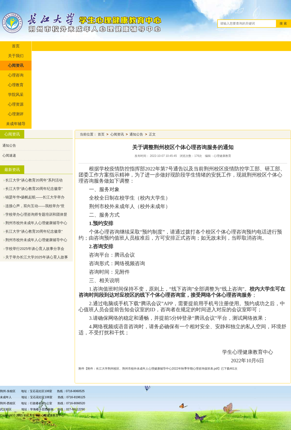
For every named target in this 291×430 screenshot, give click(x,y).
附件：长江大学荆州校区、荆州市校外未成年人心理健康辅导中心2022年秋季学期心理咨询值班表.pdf (152, 368)
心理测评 (16, 114)
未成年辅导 (15, 124)
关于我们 (16, 56)
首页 (16, 46)
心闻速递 (9, 155)
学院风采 (16, 95)
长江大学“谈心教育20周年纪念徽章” (34, 189)
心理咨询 (16, 75)
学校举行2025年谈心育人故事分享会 (34, 249)
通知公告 (9, 145)
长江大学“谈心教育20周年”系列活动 (34, 180)
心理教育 (16, 85)
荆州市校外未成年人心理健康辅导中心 (36, 223)
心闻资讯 (16, 65)
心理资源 (16, 104)
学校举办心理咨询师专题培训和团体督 (36, 214)
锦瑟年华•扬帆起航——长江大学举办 (35, 197)
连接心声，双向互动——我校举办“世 (35, 206)
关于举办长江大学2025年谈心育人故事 (36, 257)
